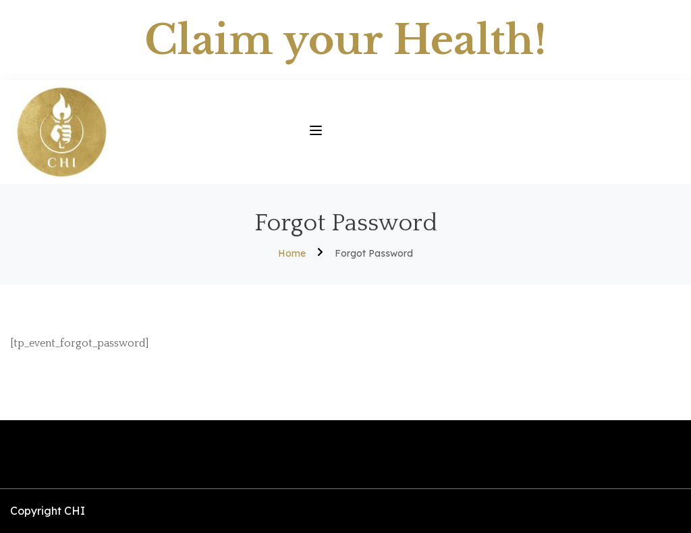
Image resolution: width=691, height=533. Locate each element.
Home (292, 253)
